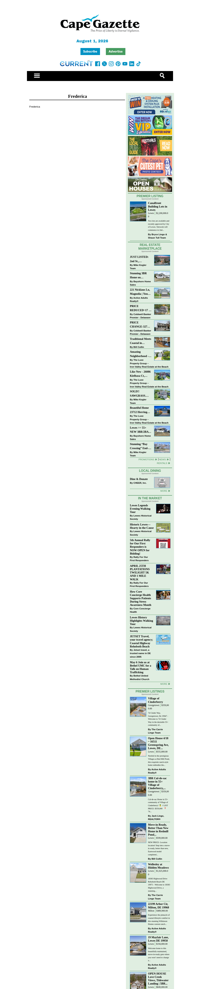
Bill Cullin (138, 347)
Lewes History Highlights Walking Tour (141, 621)
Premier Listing (150, 196)
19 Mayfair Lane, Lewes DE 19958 (158, 939)
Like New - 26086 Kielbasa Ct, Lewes (140, 374)
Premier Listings (150, 691)
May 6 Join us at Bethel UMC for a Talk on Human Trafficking (140, 667)
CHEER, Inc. (140, 483)
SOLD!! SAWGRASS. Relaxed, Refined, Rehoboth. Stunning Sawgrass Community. (140, 394)
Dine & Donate (139, 479)
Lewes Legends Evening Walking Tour (140, 509)
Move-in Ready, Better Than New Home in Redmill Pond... (158, 829)
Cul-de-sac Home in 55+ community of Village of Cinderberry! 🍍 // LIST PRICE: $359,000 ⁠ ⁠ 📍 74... (158, 805)
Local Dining (150, 470)
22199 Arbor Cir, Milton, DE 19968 (158, 905)
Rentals (162, 463)
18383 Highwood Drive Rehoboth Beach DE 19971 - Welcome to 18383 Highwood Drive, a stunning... (159, 885)
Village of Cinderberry (155, 700)
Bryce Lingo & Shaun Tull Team (157, 236)
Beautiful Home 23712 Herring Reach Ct (139, 410)
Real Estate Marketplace (150, 246)
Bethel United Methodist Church (139, 677)
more (163, 684)
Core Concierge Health (140, 610)
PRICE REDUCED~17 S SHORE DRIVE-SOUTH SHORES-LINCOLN (140, 308)
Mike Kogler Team (138, 267)
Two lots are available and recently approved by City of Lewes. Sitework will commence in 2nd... (158, 225)
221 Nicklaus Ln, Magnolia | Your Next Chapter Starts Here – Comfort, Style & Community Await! (140, 292)
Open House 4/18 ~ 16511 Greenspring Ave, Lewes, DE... (158, 743)
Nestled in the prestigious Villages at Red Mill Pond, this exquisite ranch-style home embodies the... (159, 760)
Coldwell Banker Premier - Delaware (140, 316)
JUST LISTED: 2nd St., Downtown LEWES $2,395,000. (139, 259)
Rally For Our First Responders (139, 559)
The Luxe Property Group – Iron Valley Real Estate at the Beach (149, 363)
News (162, 459)
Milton (151, 911)
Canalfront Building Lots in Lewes (157, 206)
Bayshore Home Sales (140, 283)
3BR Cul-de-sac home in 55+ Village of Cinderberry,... (157, 783)
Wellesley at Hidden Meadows (158, 866)
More (163, 491)
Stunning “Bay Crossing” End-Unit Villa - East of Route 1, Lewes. (139, 446)
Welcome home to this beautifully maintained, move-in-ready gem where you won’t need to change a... (159, 954)
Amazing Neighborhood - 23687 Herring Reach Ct (139, 354)
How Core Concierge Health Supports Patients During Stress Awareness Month (140, 598)
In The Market (150, 498)
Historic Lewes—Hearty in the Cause (142, 526)
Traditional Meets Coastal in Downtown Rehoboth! (140, 341)
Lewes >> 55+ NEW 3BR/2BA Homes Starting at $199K (139, 430)
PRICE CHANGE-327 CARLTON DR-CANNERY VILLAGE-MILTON (139, 325)
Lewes (151, 213)
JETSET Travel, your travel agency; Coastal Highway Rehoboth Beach (141, 641)
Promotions (146, 459)
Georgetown (153, 705)
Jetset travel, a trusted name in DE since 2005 (140, 653)
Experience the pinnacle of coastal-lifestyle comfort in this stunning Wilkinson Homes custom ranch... (159, 919)
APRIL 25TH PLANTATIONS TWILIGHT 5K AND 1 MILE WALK (140, 572)
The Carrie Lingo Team (155, 731)
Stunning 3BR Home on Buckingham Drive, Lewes (138, 276)
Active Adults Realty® (139, 299)
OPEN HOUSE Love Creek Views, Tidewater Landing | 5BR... (158, 978)
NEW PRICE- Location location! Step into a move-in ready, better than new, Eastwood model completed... (159, 848)
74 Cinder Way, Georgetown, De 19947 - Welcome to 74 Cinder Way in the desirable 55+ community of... (158, 719)
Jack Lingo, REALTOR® (156, 818)
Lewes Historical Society (140, 517)
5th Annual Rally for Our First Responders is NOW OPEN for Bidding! (140, 547)
